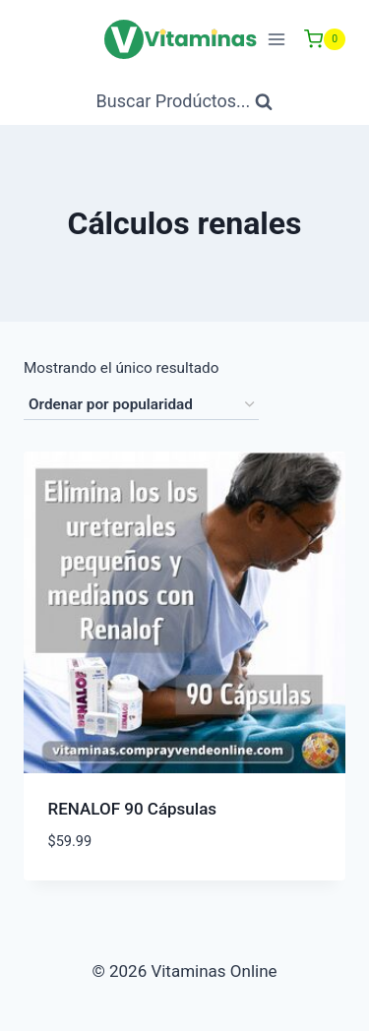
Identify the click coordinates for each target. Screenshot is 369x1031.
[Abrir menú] (276, 39)
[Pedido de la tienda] (141, 405)
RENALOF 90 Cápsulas (132, 809)
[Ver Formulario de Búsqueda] (185, 102)
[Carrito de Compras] (324, 39)
